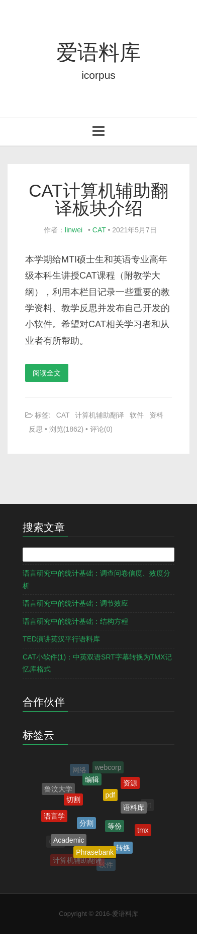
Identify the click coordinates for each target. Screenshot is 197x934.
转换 (123, 849)
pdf (110, 796)
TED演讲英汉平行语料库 (61, 639)
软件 (137, 415)
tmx (143, 831)
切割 (73, 801)
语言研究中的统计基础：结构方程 (75, 621)
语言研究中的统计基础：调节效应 (75, 603)
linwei (73, 230)
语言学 (54, 817)
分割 (86, 825)
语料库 (133, 809)
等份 (115, 828)
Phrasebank (95, 853)
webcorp (108, 768)
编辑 (92, 781)
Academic (68, 841)
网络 (79, 770)
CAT (99, 230)
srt (147, 805)
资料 (156, 415)
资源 (130, 783)
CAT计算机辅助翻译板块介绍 (98, 199)
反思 (36, 429)
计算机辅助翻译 (99, 415)
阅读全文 (47, 373)
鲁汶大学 (58, 790)
